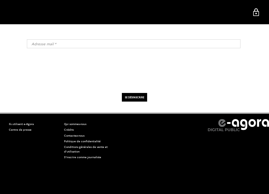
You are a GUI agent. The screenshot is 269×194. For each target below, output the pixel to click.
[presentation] (134, 71)
